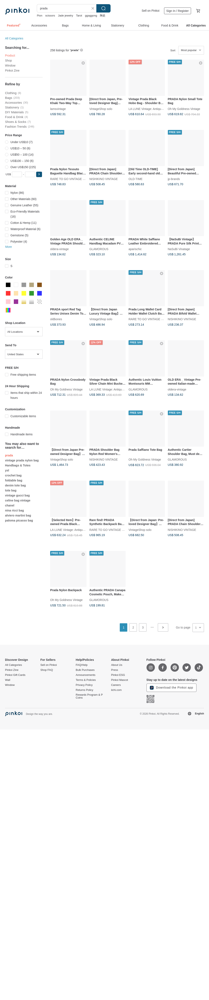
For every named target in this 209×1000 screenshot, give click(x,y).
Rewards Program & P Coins (89, 696)
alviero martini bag (18, 515)
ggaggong (91, 15)
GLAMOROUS (98, 249)
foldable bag (13, 480)
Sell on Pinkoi (150, 10)
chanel (9, 505)
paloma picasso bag (19, 520)
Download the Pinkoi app (171, 688)
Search (103, 8)
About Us (116, 665)
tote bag (10, 490)
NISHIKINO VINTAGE (103, 179)
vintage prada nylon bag (22, 460)
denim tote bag (15, 485)
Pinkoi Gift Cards (15, 675)
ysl (7, 470)
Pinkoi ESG (118, 675)
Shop (8, 60)
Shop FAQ (46, 670)
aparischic (135, 249)
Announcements (85, 675)
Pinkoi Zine (12, 70)
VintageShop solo (100, 108)
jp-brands (174, 179)
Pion (39, 15)
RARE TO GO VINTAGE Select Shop (74, 179)
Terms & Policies (86, 680)
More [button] (8, 246)
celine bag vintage (17, 500)
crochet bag (13, 475)
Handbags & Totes (18, 465)
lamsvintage (58, 108)
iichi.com (116, 690)
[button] (39, 174)
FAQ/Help (81, 665)
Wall (7, 680)
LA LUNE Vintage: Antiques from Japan (154, 108)
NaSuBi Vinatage (179, 249)
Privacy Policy (84, 685)
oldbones (56, 319)
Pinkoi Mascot (119, 680)
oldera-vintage (59, 249)
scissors (50, 15)
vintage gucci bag (17, 495)
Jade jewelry (65, 15)
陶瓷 (102, 15)
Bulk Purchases (85, 670)
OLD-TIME (136, 179)
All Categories (14, 38)
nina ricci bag (14, 510)
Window (10, 65)
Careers (116, 685)
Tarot (79, 15)
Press (114, 670)
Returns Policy (84, 690)
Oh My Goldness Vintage (184, 108)
